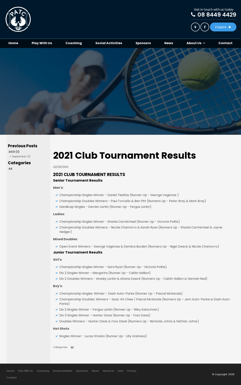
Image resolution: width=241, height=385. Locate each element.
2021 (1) (14, 152)
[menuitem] (10, 370)
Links (120, 370)
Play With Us (42, 43)
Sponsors (143, 43)
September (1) (21, 156)
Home (13, 43)
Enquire (220, 27)
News (168, 43)
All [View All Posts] (10, 169)
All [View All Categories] (72, 347)
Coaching (73, 43)
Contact (225, 43)
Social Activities (108, 43)
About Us (194, 43)
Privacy (131, 370)
